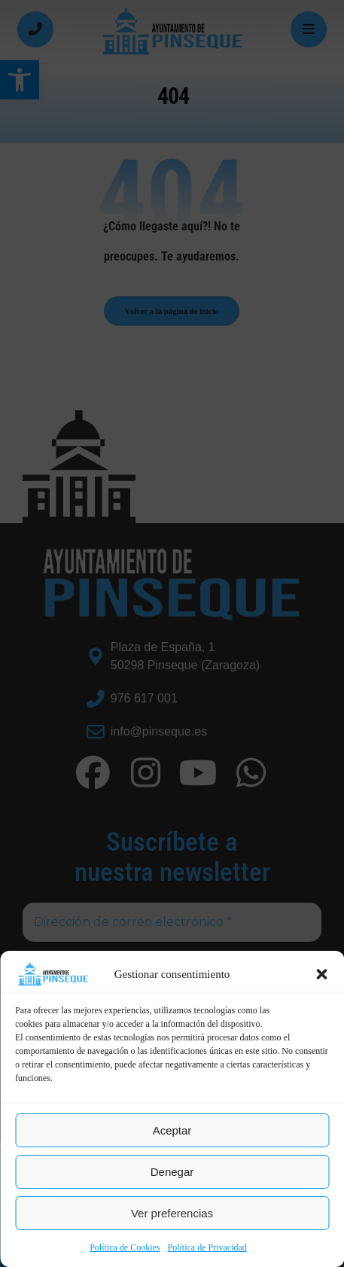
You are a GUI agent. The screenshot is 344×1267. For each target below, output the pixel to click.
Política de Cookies (125, 1247)
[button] (321, 974)
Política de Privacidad (207, 1247)
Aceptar (172, 1130)
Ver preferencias (172, 1213)
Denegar (172, 1171)
